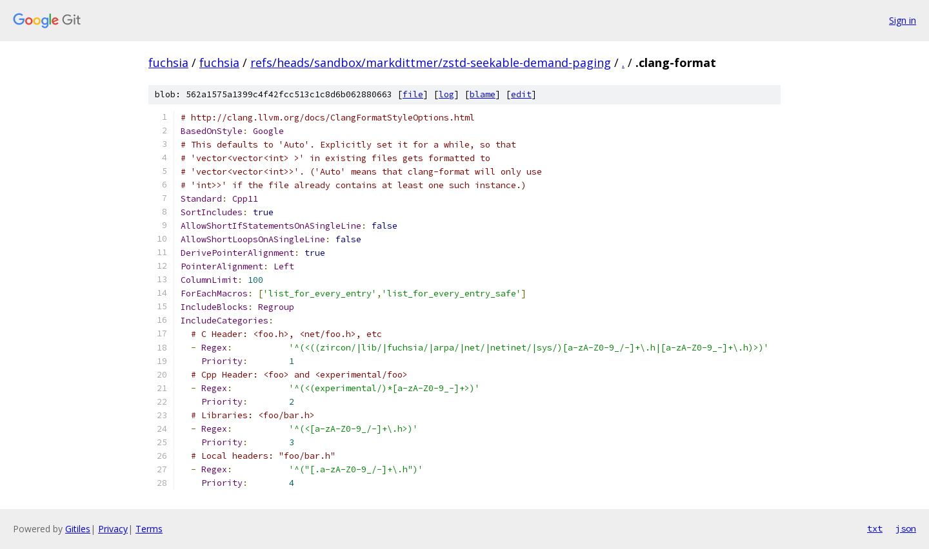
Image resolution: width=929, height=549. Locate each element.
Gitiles (77, 529)
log (446, 94)
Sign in (902, 20)
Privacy (113, 529)
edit (521, 94)
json (905, 528)
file (413, 94)
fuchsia (168, 62)
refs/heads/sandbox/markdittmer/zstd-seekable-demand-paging (430, 62)
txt (875, 528)
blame (482, 94)
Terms (149, 529)
